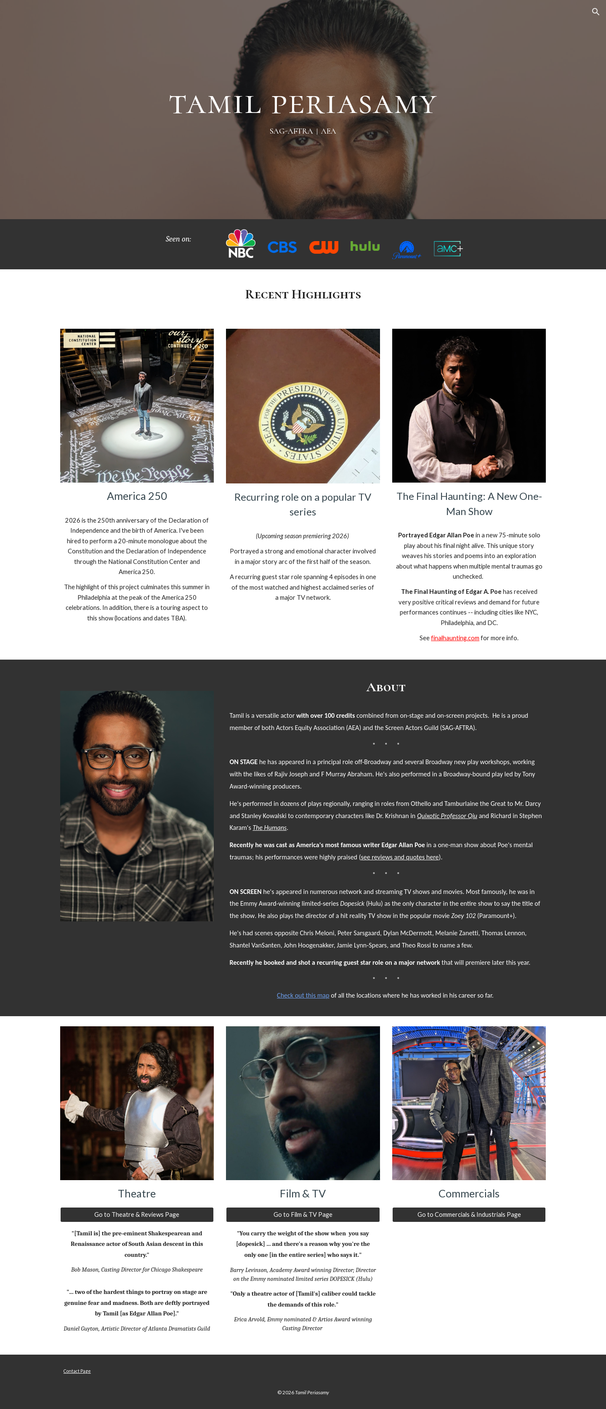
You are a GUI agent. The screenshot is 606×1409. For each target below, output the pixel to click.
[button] (596, 12)
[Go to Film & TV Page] (302, 1214)
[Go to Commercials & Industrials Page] (469, 1214)
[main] (303, 109)
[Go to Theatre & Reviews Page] (137, 1214)
